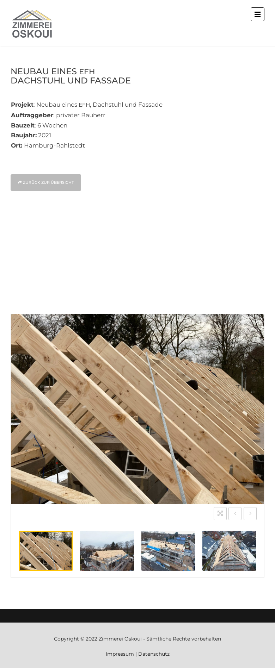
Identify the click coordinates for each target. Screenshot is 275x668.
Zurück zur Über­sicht (46, 182)
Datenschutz (154, 654)
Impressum (120, 654)
